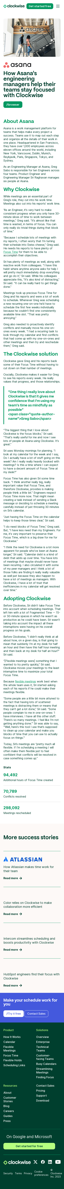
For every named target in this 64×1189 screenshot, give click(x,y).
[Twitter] (35, 1162)
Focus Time (10, 252)
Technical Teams (42, 1048)
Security (8, 1173)
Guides (7, 1116)
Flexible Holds (12, 1060)
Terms (18, 1173)
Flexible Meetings (9, 1048)
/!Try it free (13, 1013)
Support (41, 1095)
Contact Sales (36, 1013)
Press (7, 1121)
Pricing (40, 1090)
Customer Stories (9, 1099)
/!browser (12, 104)
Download (42, 1100)
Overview (42, 1037)
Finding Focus (45, 1077)
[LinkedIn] (50, 1162)
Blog (6, 1106)
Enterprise (43, 1042)
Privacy (28, 1173)
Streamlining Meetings (44, 1070)
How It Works (11, 1037)
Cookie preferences (41, 1173)
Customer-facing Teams (45, 1057)
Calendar (9, 1042)
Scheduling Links (14, 1065)
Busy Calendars (46, 1064)
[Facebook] (43, 1162)
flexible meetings (25, 681)
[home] (17, 1162)
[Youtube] (58, 1162)
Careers (8, 1111)
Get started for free (29, 1146)
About (7, 1092)
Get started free (40, 6)
